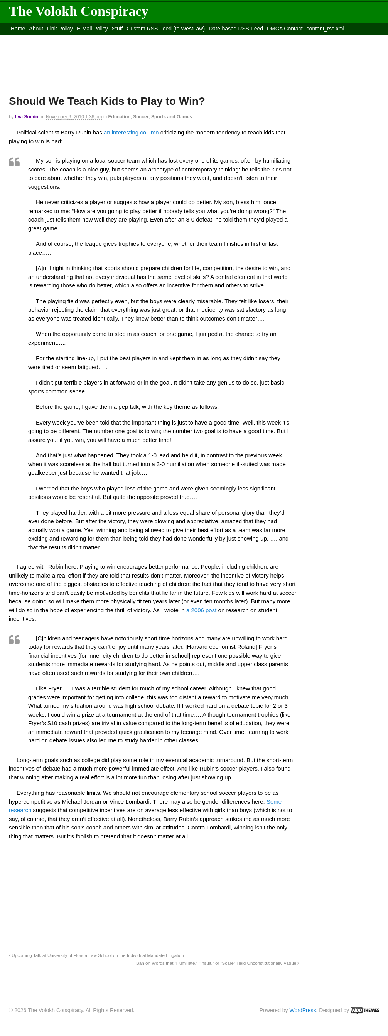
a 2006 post (201, 610)
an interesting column (131, 132)
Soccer (140, 116)
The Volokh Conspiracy (78, 11)
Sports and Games (171, 116)
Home (18, 28)
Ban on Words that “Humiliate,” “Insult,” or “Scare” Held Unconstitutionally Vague (217, 962)
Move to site (120, 38)
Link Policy (60, 28)
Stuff (117, 28)
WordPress (303, 1010)
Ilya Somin (26, 116)
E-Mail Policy (92, 28)
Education (119, 116)
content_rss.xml (325, 28)
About (36, 28)
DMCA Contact (285, 28)
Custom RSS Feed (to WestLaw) (166, 28)
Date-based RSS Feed (236, 28)
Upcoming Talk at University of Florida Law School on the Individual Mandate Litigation (96, 955)
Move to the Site (51, 38)
